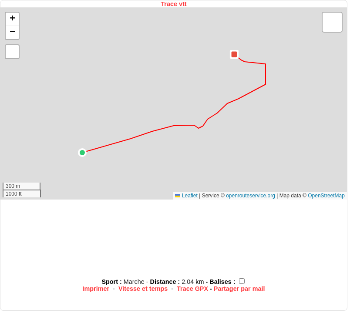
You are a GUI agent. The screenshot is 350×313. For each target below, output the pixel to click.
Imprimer (96, 288)
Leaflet (186, 196)
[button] (82, 152)
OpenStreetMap (326, 196)
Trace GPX (192, 288)
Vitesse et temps (143, 288)
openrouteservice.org (250, 196)
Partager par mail (239, 288)
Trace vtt (173, 3)
